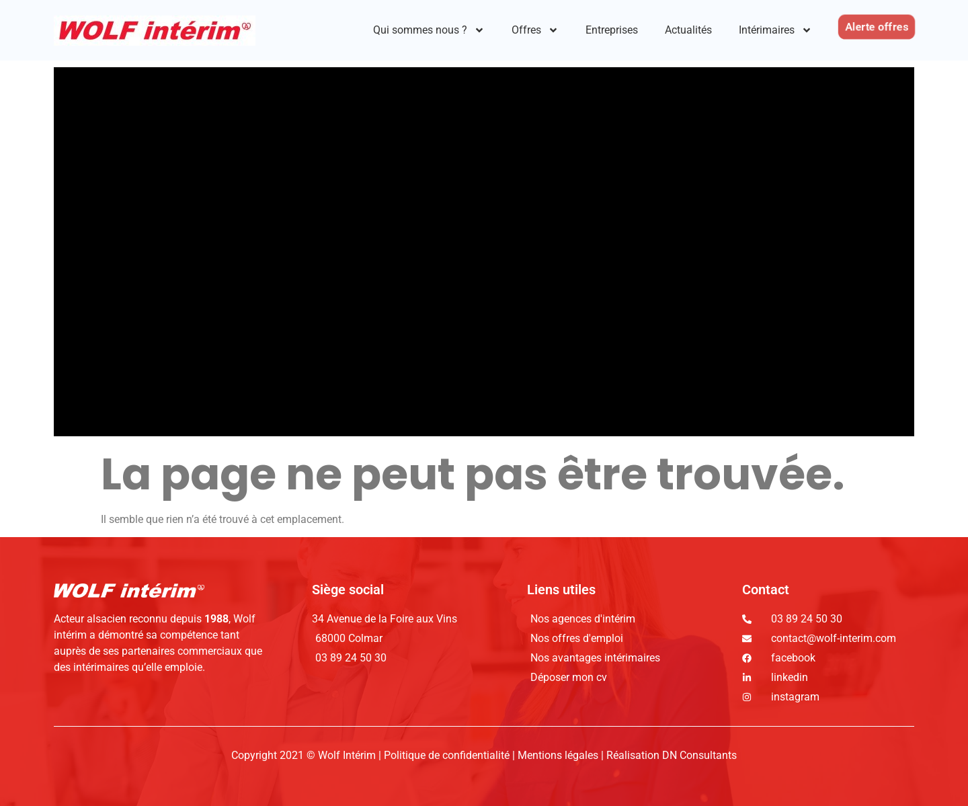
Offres (535, 30)
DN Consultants (699, 755)
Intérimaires (775, 30)
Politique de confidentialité (448, 755)
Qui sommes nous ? (429, 30)
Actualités (688, 30)
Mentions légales (558, 755)
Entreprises (612, 30)
